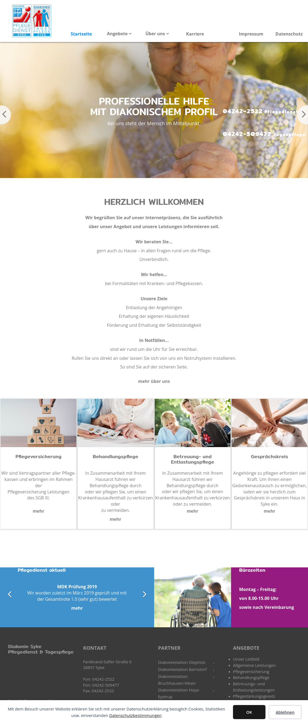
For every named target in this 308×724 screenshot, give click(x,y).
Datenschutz (289, 34)
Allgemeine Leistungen (254, 665)
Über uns (155, 34)
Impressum (251, 34)
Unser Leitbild (246, 659)
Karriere (195, 34)
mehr (38, 511)
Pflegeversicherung (251, 671)
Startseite (81, 34)
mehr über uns (154, 381)
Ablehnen (285, 712)
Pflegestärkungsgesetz (254, 696)
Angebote (118, 34)
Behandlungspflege (251, 677)
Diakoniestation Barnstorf (182, 669)
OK (249, 712)
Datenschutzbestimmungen (135, 715)
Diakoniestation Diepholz (182, 662)
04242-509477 (261, 134)
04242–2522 (258, 111)
